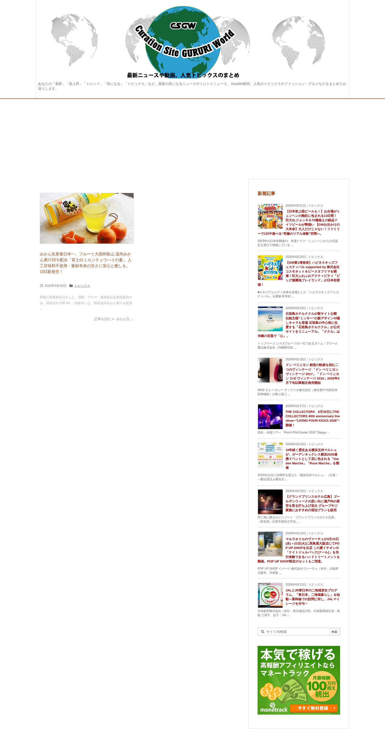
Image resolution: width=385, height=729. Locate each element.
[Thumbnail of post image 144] (87, 218)
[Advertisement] (192, 135)
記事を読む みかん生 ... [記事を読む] (114, 319)
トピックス (82, 285)
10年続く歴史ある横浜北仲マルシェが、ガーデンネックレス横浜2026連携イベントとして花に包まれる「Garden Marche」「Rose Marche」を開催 (312, 459)
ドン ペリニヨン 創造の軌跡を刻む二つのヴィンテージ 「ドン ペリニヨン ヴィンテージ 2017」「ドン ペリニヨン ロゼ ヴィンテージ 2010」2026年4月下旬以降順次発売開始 (312, 374)
